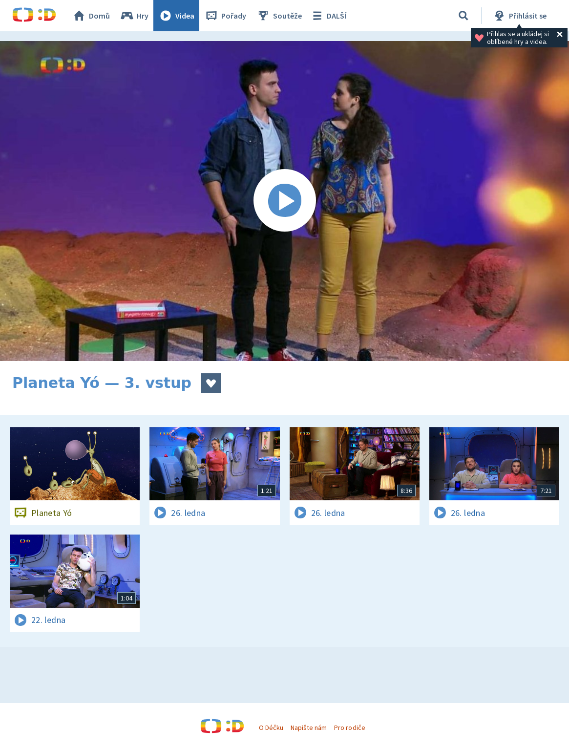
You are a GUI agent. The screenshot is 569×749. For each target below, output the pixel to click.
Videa (176, 15)
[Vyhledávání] (463, 15)
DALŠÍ (328, 15)
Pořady (225, 15)
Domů (91, 15)
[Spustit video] (284, 201)
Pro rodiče (349, 727)
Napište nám (309, 727)
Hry (134, 15)
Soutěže (279, 15)
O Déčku (271, 727)
